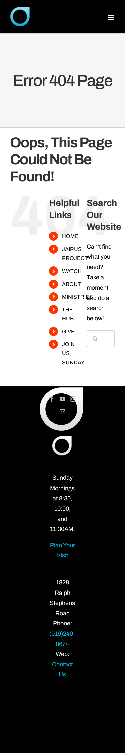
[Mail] (62, 411)
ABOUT (71, 284)
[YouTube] (62, 399)
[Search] (95, 338)
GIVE (68, 331)
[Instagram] (72, 399)
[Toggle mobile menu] (111, 17)
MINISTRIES (77, 297)
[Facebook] (52, 399)
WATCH (72, 271)
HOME (70, 236)
